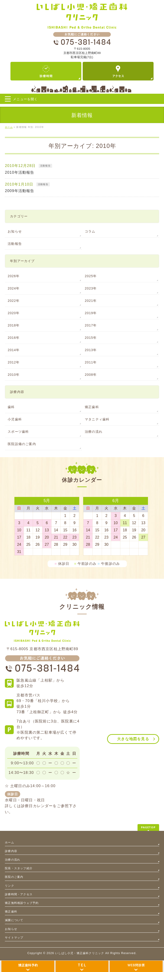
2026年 (14, 276)
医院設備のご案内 (22, 444)
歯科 (11, 407)
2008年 (91, 374)
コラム (90, 231)
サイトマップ (14, 937)
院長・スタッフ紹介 (19, 868)
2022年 (14, 301)
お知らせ (15, 231)
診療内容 (11, 851)
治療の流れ (93, 431)
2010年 (14, 374)
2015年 (91, 338)
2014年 (14, 350)
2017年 (91, 325)
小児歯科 (15, 419)
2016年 (14, 338)
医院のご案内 (14, 877)
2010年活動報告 (19, 172)
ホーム (9, 842)
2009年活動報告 (19, 191)
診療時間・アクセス (19, 894)
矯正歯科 (92, 407)
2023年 (91, 288)
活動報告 (45, 165)
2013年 (91, 350)
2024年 (14, 288)
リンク (9, 885)
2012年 (14, 362)
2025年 (91, 276)
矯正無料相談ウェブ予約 (22, 903)
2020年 (14, 313)
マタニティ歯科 (97, 419)
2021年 (91, 301)
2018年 (14, 325)
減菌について (14, 920)
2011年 (91, 362)
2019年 (91, 313)
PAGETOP (148, 827)
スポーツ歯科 (18, 431)
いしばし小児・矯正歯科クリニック (79, 953)
